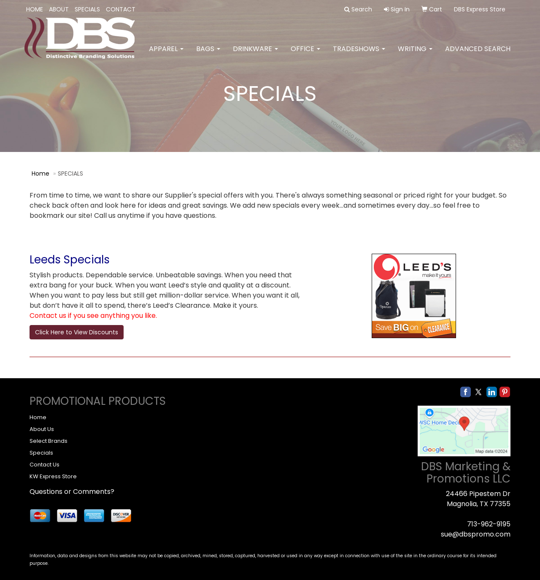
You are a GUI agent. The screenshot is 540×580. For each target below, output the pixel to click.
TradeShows (359, 55)
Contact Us (44, 465)
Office (305, 55)
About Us (42, 429)
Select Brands (49, 441)
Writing (415, 55)
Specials (41, 453)
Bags (208, 55)
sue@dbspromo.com (475, 534)
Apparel (166, 55)
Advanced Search (477, 55)
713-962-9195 (488, 524)
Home (40, 173)
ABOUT (59, 9)
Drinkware (255, 55)
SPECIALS (87, 9)
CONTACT (120, 9)
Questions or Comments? (72, 491)
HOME (34, 9)
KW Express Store (53, 476)
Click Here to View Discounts (76, 332)
